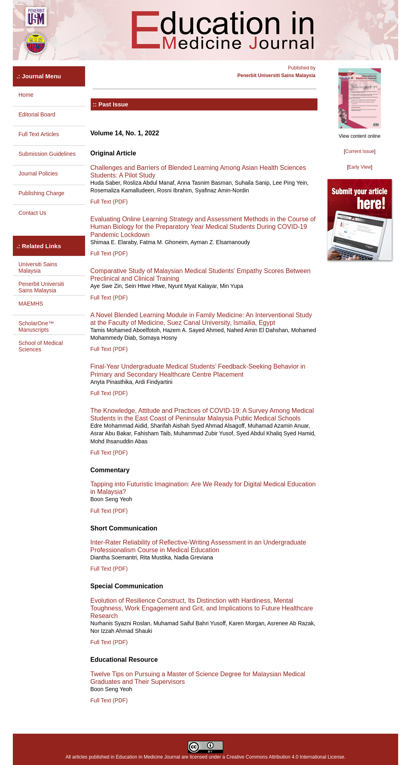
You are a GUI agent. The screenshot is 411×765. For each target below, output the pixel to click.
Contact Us (32, 213)
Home (25, 95)
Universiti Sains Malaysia (37, 267)
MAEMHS (30, 303)
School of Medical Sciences (40, 346)
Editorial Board (36, 114)
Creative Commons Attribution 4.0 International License (285, 757)
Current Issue (359, 151)
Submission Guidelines (46, 154)
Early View (359, 167)
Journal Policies (38, 173)
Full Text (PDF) (109, 201)
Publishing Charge (41, 193)
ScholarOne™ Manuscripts (36, 326)
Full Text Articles (38, 134)
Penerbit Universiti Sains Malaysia (41, 287)
